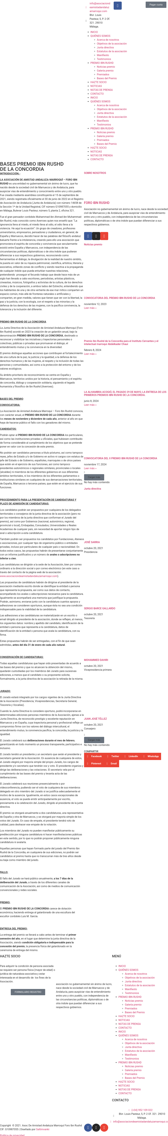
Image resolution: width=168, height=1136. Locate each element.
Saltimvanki (42, 1129)
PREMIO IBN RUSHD (102, 62)
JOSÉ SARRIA (92, 542)
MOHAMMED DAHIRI (96, 660)
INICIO (94, 32)
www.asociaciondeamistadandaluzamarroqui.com (28, 576)
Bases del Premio (107, 78)
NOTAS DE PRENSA (102, 89)
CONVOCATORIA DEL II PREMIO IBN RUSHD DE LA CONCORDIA (120, 458)
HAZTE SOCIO (99, 82)
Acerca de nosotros (108, 39)
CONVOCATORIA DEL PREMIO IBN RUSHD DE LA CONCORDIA (119, 298)
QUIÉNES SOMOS (100, 35)
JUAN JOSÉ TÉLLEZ (95, 718)
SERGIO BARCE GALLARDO (99, 608)
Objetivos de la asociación (112, 43)
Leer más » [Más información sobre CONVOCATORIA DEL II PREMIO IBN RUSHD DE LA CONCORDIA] (90, 468)
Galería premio (105, 70)
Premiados (103, 74)
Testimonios (104, 59)
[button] (94, 477)
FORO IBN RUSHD (97, 203)
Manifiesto (103, 55)
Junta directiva (105, 47)
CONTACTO (97, 93)
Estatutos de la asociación (112, 51)
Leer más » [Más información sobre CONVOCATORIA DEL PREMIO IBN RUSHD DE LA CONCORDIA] (90, 307)
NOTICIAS (96, 86)
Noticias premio (106, 66)
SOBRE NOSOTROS (95, 172)
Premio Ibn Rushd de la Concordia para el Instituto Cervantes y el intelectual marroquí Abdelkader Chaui (121, 343)
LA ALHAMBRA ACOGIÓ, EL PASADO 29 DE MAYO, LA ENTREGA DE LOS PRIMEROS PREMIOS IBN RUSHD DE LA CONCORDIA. (125, 393)
